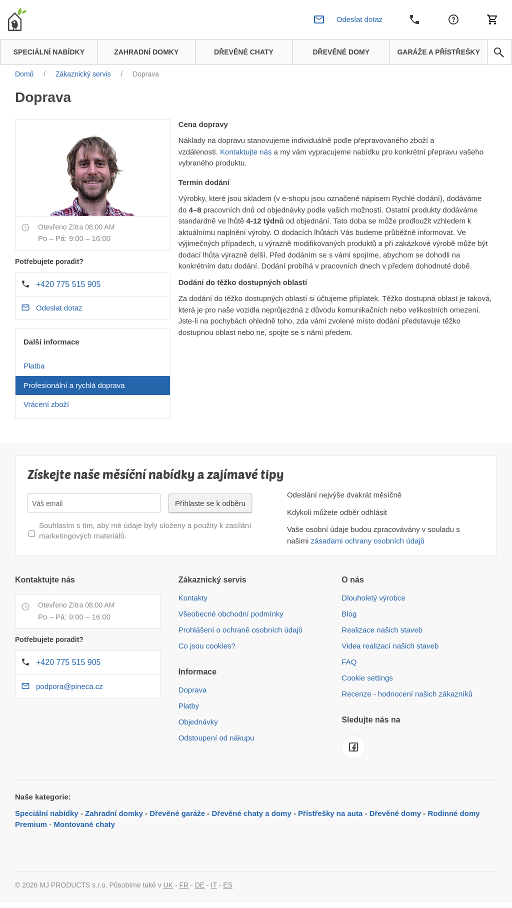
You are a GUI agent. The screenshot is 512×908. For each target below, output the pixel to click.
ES (227, 885)
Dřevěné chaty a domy (252, 813)
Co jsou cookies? (207, 646)
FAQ (349, 662)
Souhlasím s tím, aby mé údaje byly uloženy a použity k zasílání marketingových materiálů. (145, 530)
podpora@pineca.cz (69, 686)
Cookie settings (367, 678)
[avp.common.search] (499, 53)
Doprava (192, 690)
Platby (189, 706)
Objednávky (198, 722)
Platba (34, 366)
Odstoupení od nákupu (216, 738)
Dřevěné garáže (177, 813)
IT (214, 885)
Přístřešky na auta (330, 813)
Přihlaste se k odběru (210, 503)
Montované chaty (85, 824)
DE (199, 885)
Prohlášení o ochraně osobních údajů (240, 630)
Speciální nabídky (46, 813)
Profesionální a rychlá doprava (74, 385)
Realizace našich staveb (382, 630)
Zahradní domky (114, 813)
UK (168, 885)
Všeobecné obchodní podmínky (231, 614)
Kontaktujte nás (246, 152)
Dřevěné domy (395, 813)
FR (184, 885)
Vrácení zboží (46, 404)
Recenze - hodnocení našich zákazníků (407, 694)
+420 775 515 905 (68, 284)
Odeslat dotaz (59, 308)
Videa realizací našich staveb (390, 646)
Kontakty (193, 598)
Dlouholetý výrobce (374, 598)
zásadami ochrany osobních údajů (367, 540)
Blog (349, 614)
